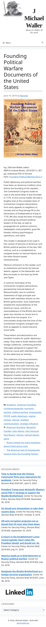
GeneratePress (23, 623)
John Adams (18, 431)
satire (6, 438)
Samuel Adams (32, 435)
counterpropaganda (13, 408)
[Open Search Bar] (42, 43)
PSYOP (7, 416)
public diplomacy (19, 416)
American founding (26, 404)
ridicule (15, 419)
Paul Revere (9, 435)
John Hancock (32, 431)
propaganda (35, 412)
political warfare (20, 412)
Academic (11, 404)
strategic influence (29, 423)
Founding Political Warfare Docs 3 (25, 176)
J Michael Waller (34, 18)
